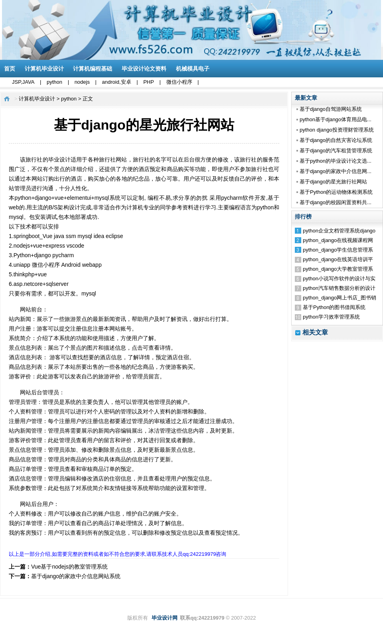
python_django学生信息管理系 (338, 250)
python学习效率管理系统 (331, 317)
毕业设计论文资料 (144, 68)
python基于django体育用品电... (335, 119)
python (54, 82)
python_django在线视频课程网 (338, 240)
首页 (9, 68)
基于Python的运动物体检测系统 (336, 192)
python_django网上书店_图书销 (339, 298)
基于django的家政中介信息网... (335, 171)
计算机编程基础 (92, 68)
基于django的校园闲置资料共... (335, 202)
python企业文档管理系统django (339, 231)
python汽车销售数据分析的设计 (339, 288)
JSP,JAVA (23, 82)
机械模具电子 (192, 68)
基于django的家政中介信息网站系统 (75, 576)
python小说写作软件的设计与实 (339, 279)
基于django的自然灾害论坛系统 (336, 140)
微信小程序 (179, 82)
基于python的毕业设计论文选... (335, 161)
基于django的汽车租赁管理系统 (336, 151)
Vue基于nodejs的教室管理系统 (69, 566)
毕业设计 (59, 159)
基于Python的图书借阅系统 (334, 307)
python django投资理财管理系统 (337, 130)
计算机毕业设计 (44, 68)
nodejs (82, 82)
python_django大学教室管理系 (338, 269)
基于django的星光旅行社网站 (333, 182)
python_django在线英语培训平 (338, 259)
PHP (148, 82)
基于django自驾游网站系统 (331, 109)
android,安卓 (116, 82)
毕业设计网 (165, 618)
